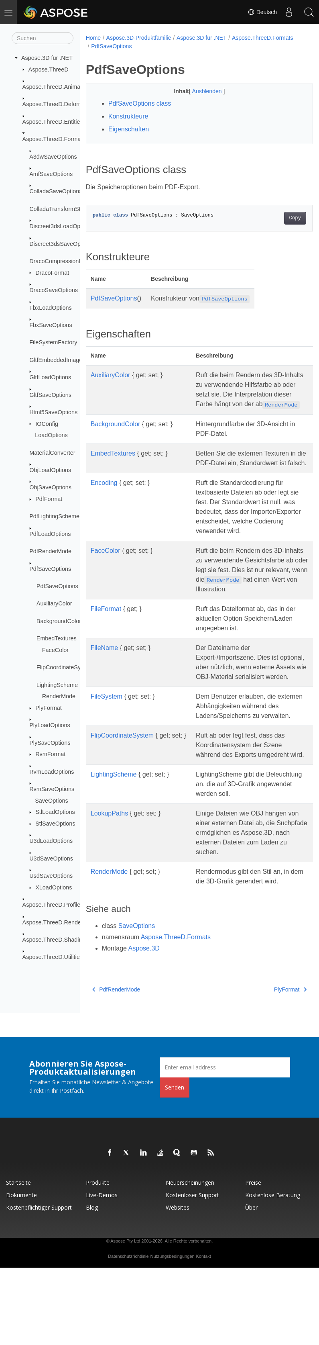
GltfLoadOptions (50, 377)
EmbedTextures (57, 638)
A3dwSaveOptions (53, 156)
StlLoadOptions (55, 812)
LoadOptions (51, 435)
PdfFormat (48, 499)
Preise (253, 1259)
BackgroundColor (59, 621)
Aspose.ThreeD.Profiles (52, 904)
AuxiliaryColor (54, 603)
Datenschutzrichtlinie (128, 1333)
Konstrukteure (128, 116)
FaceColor (55, 650)
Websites (177, 1284)
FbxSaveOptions (50, 325)
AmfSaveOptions (51, 174)
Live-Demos (102, 1272)
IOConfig (46, 423)
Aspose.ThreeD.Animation (56, 87)
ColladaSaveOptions (55, 191)
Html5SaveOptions (53, 412)
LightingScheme (57, 684)
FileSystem (106, 744)
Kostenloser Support (192, 1272)
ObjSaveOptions (50, 487)
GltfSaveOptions (50, 394)
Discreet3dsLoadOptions (61, 226)
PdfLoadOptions (50, 534)
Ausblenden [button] (199, 91)
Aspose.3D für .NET (47, 58)
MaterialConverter (52, 452)
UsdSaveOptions (51, 876)
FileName (104, 686)
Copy (278, 218)
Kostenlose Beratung (272, 1272)
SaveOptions (51, 800)
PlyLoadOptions (49, 725)
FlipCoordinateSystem (65, 667)
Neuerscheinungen (190, 1259)
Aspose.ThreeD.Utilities (52, 957)
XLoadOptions (53, 887)
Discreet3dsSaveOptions (61, 243)
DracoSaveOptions (53, 290)
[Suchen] (42, 38)
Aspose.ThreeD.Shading (53, 939)
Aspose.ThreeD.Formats (53, 139)
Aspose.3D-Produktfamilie (138, 38)
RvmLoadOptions (51, 772)
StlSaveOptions (55, 823)
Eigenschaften (128, 129)
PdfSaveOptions (50, 568)
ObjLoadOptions (50, 470)
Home (93, 38)
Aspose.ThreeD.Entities (52, 122)
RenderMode (58, 696)
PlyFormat (48, 708)
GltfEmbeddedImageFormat (65, 360)
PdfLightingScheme (54, 516)
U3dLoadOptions (51, 841)
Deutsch (262, 12)
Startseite (18, 1259)
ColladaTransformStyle (58, 209)
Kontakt (203, 1333)
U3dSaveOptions (51, 858)
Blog (92, 1284)
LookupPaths (109, 880)
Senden (174, 1164)
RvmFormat (50, 754)
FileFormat (106, 647)
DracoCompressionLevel (61, 261)
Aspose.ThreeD (48, 69)
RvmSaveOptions (51, 789)
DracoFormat (52, 272)
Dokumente (21, 1272)
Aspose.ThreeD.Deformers (56, 104)
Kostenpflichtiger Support (39, 1284)
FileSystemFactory (53, 342)
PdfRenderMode (50, 551)
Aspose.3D (144, 1025)
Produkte (98, 1259)
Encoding (104, 502)
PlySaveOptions (49, 742)
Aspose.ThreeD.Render (52, 922)
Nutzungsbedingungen (172, 1333)
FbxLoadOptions (50, 307)
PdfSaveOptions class (139, 103)
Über (251, 1284)
